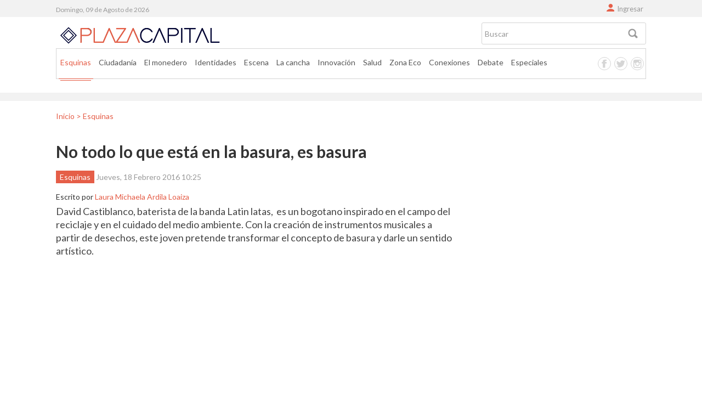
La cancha (293, 62)
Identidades (215, 62)
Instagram (637, 64)
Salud (372, 62)
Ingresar (630, 8)
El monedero (165, 62)
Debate (490, 62)
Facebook (604, 64)
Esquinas (75, 62)
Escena (256, 62)
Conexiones (449, 62)
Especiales (529, 62)
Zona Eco (405, 62)
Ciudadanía (118, 62)
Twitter (621, 64)
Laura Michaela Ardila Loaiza (142, 196)
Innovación (336, 62)
